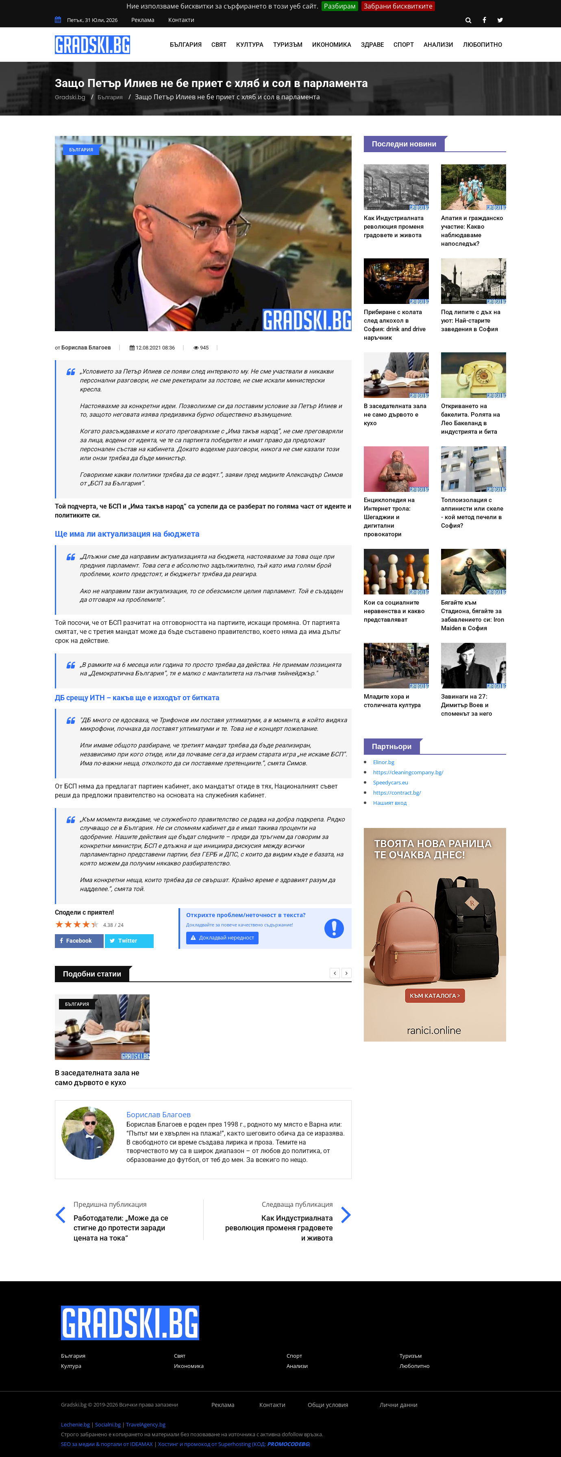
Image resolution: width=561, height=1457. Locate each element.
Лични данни (398, 1405)
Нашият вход (390, 802)
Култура (249, 44)
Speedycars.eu (390, 782)
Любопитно (482, 44)
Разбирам (340, 6)
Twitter (123, 940)
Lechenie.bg (75, 1424)
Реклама (142, 20)
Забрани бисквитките (398, 6)
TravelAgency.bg (145, 1424)
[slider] (77, 924)
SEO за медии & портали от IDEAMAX (107, 1444)
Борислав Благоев (86, 347)
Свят (218, 44)
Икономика (331, 44)
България (186, 44)
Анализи (438, 44)
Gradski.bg (70, 97)
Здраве (372, 44)
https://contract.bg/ (397, 792)
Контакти (181, 20)
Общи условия (328, 1405)
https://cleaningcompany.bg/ (408, 772)
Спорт (404, 44)
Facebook (75, 940)
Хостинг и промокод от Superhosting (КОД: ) (234, 1444)
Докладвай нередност (222, 937)
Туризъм (287, 44)
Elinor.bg (383, 762)
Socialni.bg (108, 1424)
